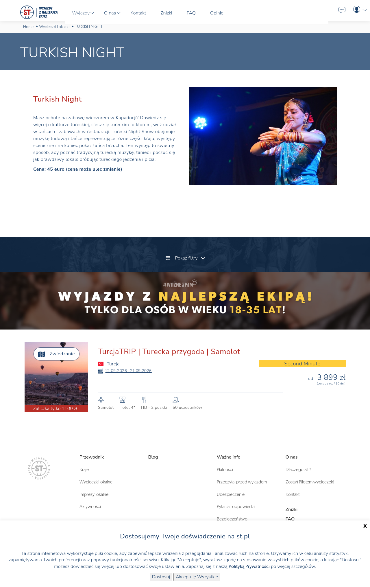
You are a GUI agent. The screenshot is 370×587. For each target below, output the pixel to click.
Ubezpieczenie (231, 494)
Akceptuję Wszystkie (197, 577)
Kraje (84, 469)
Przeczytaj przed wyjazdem (242, 482)
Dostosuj (161, 577)
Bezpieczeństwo (232, 519)
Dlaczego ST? (298, 469)
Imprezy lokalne (93, 494)
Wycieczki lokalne (95, 482)
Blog (153, 457)
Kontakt (292, 494)
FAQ (290, 519)
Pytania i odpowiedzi (236, 506)
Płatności (225, 469)
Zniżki (292, 509)
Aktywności (90, 506)
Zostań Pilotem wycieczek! (310, 482)
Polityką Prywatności (249, 566)
